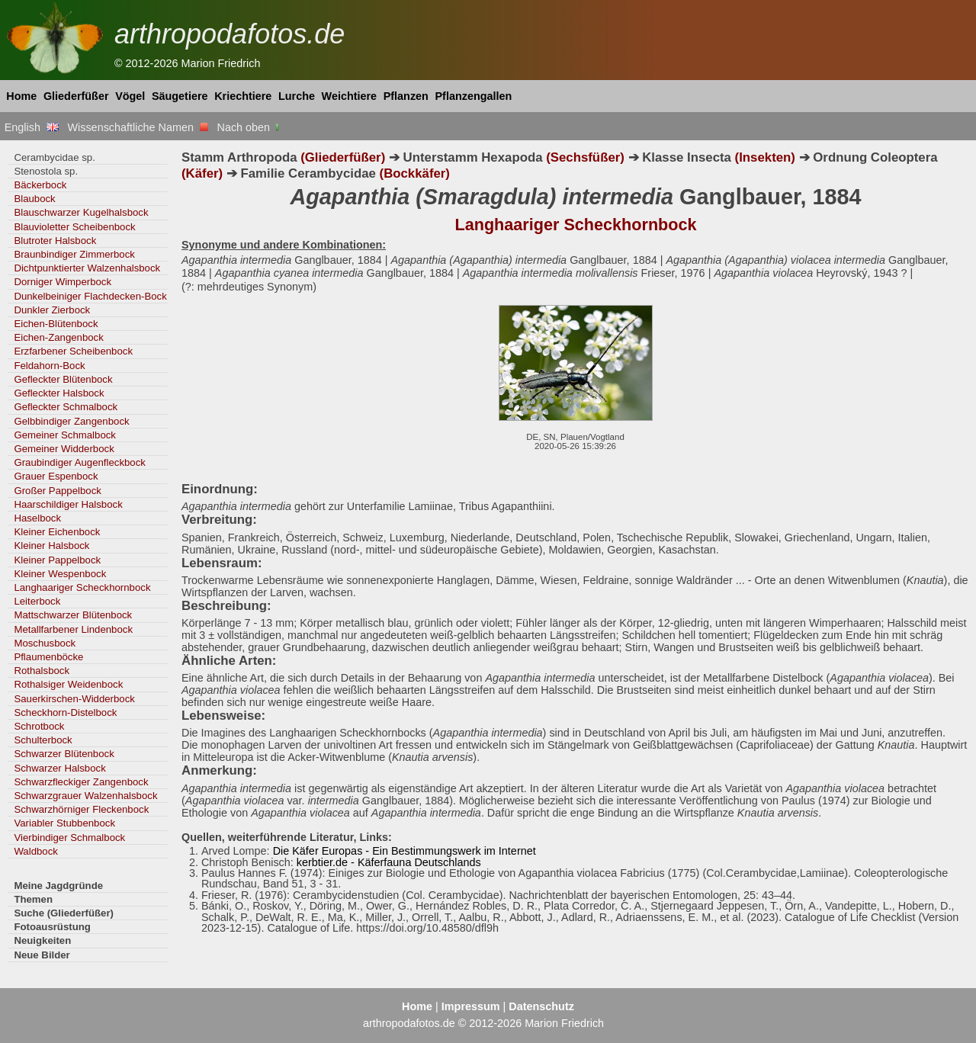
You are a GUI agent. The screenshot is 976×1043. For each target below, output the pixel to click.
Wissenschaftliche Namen (137, 127)
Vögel (130, 96)
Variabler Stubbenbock (64, 823)
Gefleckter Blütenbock (63, 379)
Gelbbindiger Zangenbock (71, 421)
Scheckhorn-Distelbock (65, 712)
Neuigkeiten (42, 940)
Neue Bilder (41, 955)
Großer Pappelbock (57, 490)
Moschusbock (44, 643)
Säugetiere (180, 96)
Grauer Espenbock (56, 476)
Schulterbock (43, 740)
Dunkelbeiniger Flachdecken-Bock (90, 296)
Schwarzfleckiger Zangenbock (81, 782)
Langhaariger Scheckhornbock (82, 587)
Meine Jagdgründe (58, 885)
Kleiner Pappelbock (57, 560)
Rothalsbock (41, 670)
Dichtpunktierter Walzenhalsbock (87, 268)
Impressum (470, 1006)
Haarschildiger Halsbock (68, 504)
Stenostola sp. (46, 171)
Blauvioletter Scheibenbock (74, 227)
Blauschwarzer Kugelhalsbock (81, 212)
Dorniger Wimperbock (62, 281)
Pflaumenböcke (48, 657)
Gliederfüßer (76, 96)
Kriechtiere (242, 96)
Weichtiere (349, 96)
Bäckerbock (40, 185)
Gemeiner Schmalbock (65, 435)
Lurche (296, 96)
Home (21, 96)
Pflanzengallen (473, 96)
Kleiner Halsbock (51, 545)
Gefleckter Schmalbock (65, 406)
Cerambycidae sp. (54, 157)
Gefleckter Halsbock (59, 393)
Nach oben (249, 127)
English (32, 127)
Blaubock (34, 198)
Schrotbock (39, 726)
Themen (33, 899)
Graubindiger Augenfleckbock (80, 462)
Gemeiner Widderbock (64, 448)
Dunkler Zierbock (52, 310)
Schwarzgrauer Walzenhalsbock (85, 795)
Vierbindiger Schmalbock (69, 837)
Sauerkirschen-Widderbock (74, 698)
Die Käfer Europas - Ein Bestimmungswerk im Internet (404, 851)
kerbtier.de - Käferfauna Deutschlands (389, 862)
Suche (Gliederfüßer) (64, 913)
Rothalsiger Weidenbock (68, 684)
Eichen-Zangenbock (58, 337)
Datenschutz (541, 1006)
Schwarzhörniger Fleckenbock (81, 809)
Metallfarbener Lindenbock (73, 629)
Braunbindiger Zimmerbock (74, 254)
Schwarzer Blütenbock (64, 753)
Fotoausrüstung (52, 926)
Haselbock (37, 518)
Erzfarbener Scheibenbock (73, 351)
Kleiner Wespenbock (60, 573)
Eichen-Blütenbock (56, 323)
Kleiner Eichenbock (57, 532)
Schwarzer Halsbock (59, 768)
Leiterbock (37, 601)
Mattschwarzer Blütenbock (73, 615)
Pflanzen (406, 96)
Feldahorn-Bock (49, 365)
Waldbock (35, 851)
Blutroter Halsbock (55, 240)
